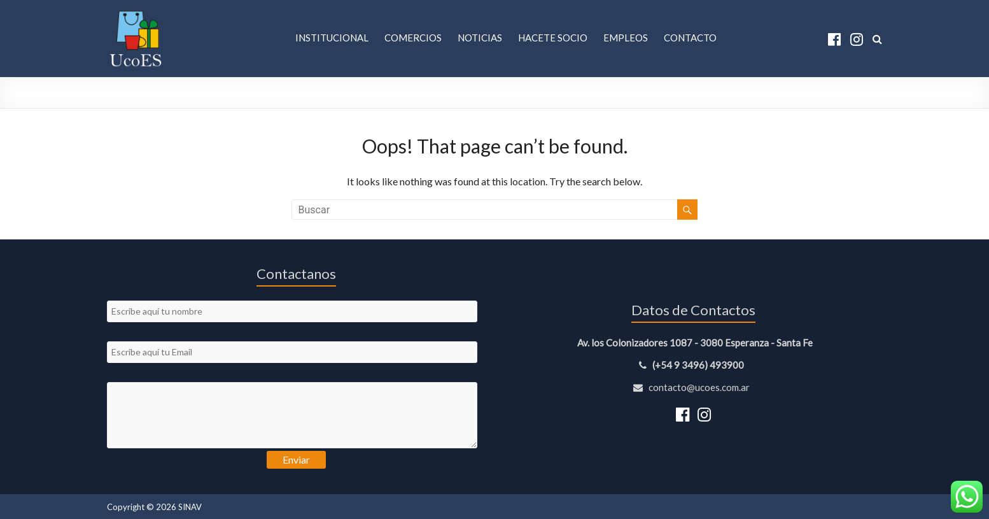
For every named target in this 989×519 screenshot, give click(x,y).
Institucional (331, 37)
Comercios (413, 37)
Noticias (480, 37)
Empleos (625, 37)
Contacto (690, 37)
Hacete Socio (552, 37)
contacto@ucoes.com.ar (693, 387)
